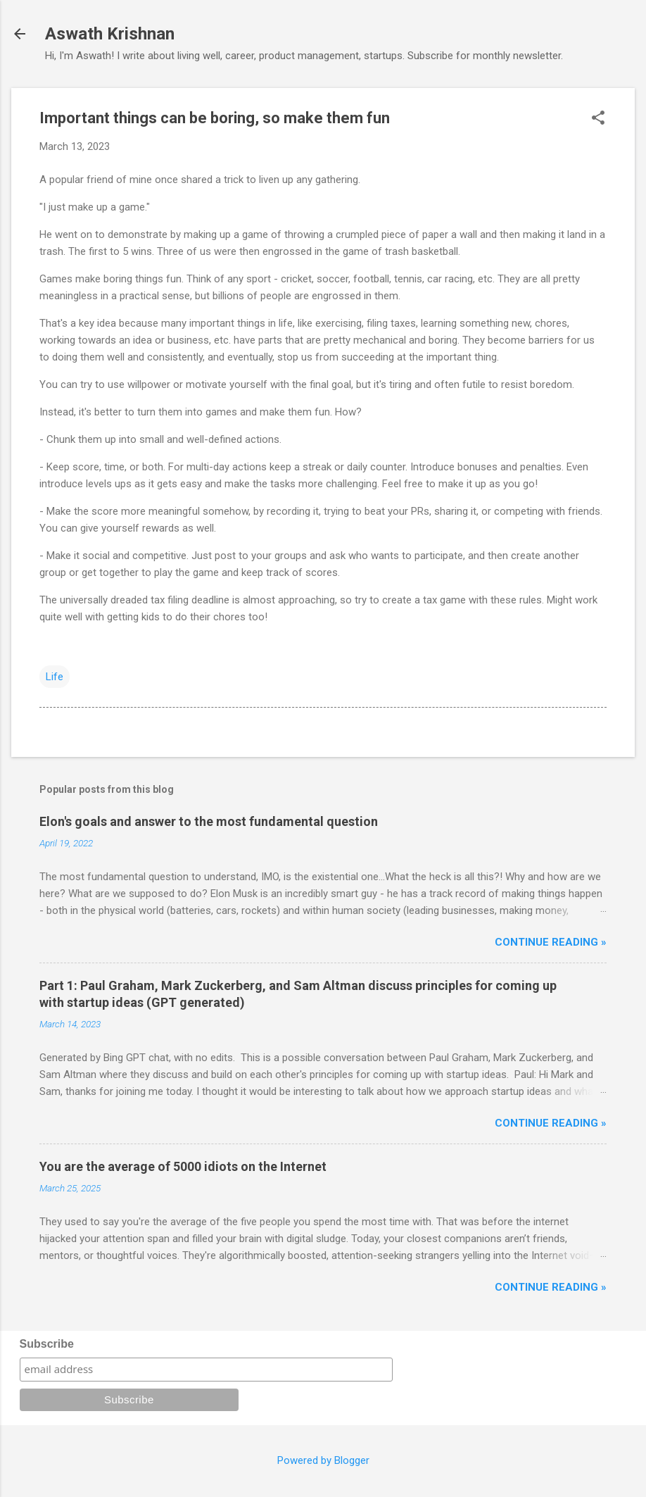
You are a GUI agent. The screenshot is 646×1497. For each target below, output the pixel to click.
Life (54, 676)
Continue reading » (551, 942)
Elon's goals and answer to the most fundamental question (208, 821)
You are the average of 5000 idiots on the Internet (183, 1166)
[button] (598, 119)
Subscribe (47, 1344)
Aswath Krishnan (110, 34)
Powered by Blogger (323, 1460)
